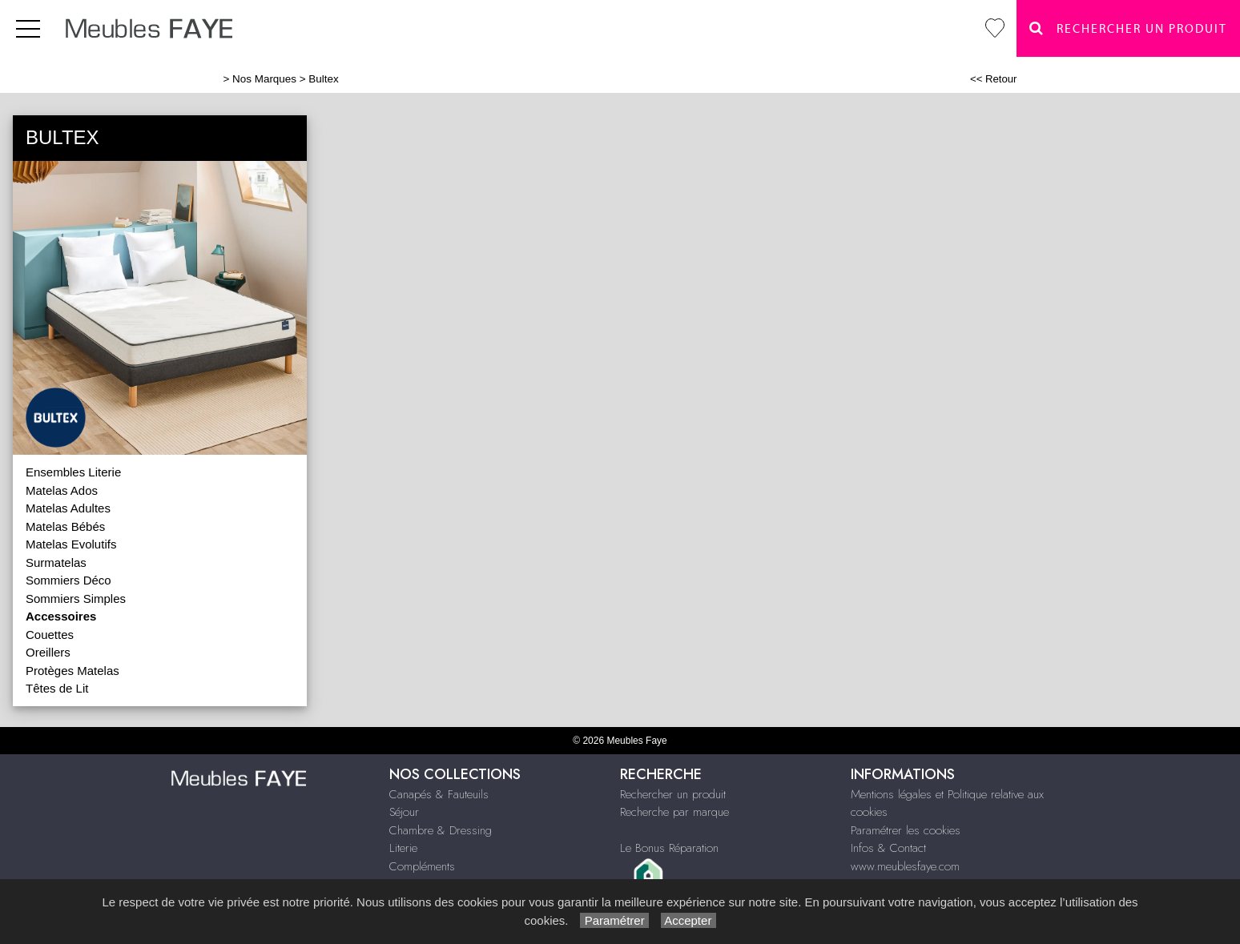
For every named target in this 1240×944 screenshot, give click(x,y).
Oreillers (48, 652)
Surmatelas (56, 562)
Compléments (422, 866)
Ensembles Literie (73, 472)
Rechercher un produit (673, 794)
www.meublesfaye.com (905, 866)
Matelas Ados (62, 490)
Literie (403, 848)
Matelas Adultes (68, 508)
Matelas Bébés (65, 526)
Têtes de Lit (57, 688)
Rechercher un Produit (1128, 28)
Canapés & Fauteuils (439, 794)
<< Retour (993, 79)
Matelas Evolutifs (71, 544)
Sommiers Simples (76, 598)
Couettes (50, 634)
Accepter (688, 920)
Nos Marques (264, 79)
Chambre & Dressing (440, 830)
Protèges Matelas (72, 670)
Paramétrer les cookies (905, 830)
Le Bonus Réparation (669, 848)
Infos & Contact (888, 848)
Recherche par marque (674, 812)
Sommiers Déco (68, 580)
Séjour (404, 812)
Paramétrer (614, 920)
